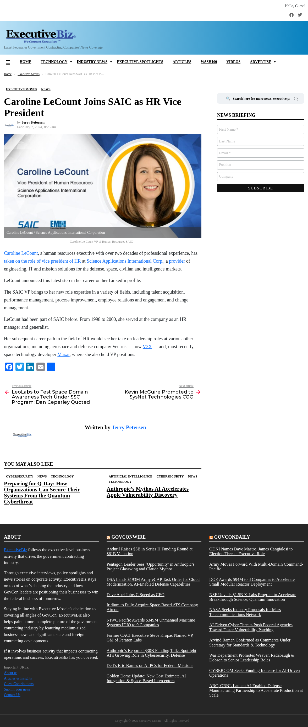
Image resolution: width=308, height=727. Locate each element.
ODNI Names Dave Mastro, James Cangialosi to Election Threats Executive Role (251, 551)
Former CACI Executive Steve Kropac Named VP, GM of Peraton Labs (150, 638)
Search (296, 99)
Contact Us (12, 695)
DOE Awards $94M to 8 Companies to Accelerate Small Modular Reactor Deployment (252, 582)
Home (25, 62)
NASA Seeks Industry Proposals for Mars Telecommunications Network (245, 612)
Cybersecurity (19, 476)
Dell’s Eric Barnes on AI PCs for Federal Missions (150, 665)
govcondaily (232, 537)
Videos (233, 62)
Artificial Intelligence (130, 476)
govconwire (128, 537)
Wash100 (209, 62)
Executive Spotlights (140, 62)
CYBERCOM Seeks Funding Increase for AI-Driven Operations (254, 673)
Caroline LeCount (21, 253)
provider (177, 261)
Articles (182, 62)
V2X (147, 346)
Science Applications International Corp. (125, 261)
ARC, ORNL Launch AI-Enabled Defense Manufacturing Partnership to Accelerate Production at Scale (256, 690)
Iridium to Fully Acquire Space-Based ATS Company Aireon (152, 607)
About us (10, 673)
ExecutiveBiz (15, 549)
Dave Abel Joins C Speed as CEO (135, 594)
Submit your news (17, 689)
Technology (54, 62)
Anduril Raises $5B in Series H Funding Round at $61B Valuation (149, 551)
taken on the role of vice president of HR (42, 261)
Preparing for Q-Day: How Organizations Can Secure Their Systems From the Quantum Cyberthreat (42, 492)
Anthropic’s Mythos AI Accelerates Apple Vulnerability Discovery (148, 492)
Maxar (63, 354)
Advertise (260, 62)
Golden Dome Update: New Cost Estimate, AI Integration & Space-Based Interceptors (146, 678)
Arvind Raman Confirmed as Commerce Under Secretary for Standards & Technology (249, 642)
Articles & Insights (18, 678)
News (42, 476)
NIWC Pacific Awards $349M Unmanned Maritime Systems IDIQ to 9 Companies (151, 622)
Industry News (92, 62)
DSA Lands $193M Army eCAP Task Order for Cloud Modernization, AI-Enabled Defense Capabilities (153, 582)
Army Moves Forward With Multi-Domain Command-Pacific (256, 566)
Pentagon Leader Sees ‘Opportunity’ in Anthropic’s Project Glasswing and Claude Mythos (150, 566)
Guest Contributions (19, 684)
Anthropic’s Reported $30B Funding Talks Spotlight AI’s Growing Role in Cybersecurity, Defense (151, 653)
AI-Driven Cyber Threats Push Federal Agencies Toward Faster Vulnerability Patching (251, 627)
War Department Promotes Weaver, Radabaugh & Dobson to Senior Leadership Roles (251, 657)
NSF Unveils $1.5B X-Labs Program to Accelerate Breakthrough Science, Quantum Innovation (252, 597)
